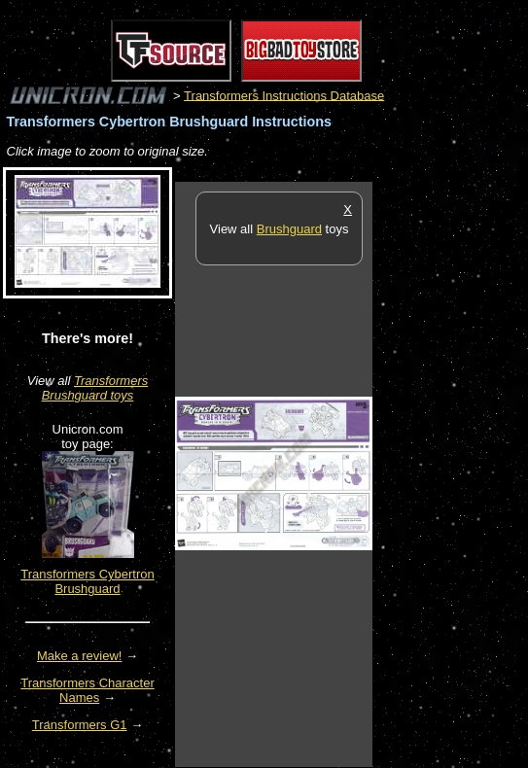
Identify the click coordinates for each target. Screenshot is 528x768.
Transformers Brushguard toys (95, 387)
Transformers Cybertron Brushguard (87, 581)
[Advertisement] (450, 473)
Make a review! (79, 655)
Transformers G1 (79, 724)
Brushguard (289, 229)
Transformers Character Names (87, 690)
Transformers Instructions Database (284, 94)
